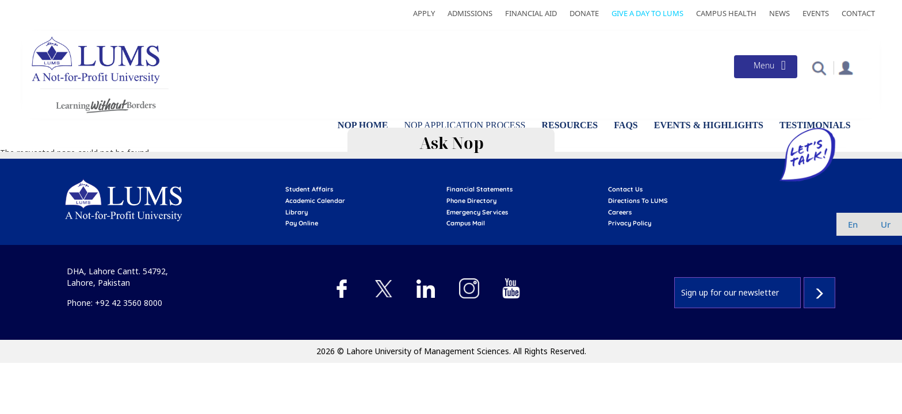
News (779, 13)
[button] (819, 67)
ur (885, 224)
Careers (620, 212)
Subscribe (819, 292)
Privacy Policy (629, 223)
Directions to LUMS (638, 201)
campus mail (465, 223)
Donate (584, 13)
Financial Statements (479, 189)
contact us (625, 189)
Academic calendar (315, 201)
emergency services (477, 212)
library (296, 212)
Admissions (470, 13)
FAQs (625, 125)
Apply (424, 13)
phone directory (471, 201)
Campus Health (726, 13)
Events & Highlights (708, 125)
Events (815, 13)
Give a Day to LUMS (647, 13)
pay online (301, 223)
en (853, 224)
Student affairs (309, 189)
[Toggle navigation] (765, 66)
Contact (858, 13)
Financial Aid (531, 13)
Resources (569, 125)
